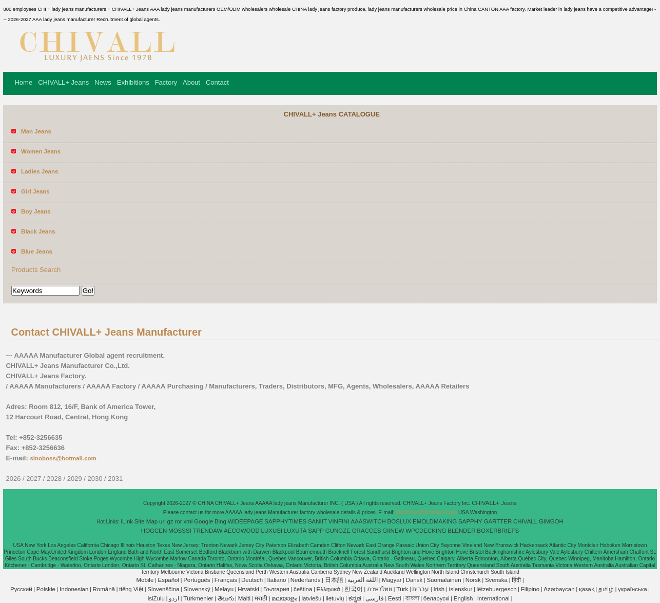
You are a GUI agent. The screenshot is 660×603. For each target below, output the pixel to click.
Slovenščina (163, 589)
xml (187, 521)
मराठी (261, 598)
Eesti (394, 598)
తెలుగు (226, 598)
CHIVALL (525, 521)
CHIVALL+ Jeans (63, 82)
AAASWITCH (368, 521)
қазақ (586, 589)
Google (203, 521)
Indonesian (74, 589)
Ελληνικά (328, 589)
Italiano (276, 580)
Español (168, 580)
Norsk (473, 580)
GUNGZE (338, 531)
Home (23, 82)
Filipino (530, 589)
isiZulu (156, 598)
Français (226, 580)
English (463, 598)
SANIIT (317, 521)
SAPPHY (470, 521)
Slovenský (196, 589)
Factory (166, 82)
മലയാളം (284, 598)
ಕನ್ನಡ (354, 598)
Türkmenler (198, 598)
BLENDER (461, 531)
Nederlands (305, 580)
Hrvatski (248, 589)
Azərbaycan (558, 589)
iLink (127, 521)
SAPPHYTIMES (285, 521)
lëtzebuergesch (497, 589)
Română (104, 589)
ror (178, 521)
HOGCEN (154, 531)
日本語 (334, 580)
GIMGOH (551, 521)
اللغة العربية (362, 580)
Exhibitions (133, 82)
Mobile (144, 580)
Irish (438, 589)
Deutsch (252, 580)
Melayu (224, 589)
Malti (244, 598)
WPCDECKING (425, 531)
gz (170, 521)
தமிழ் (606, 589)
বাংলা (412, 598)
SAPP (316, 531)
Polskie (45, 589)
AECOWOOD (242, 531)
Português (196, 580)
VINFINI (339, 521)
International (493, 598)
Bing (220, 521)
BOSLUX (399, 521)
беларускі (436, 598)
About (191, 82)
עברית (420, 589)
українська (632, 589)
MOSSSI (179, 531)
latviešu (311, 598)
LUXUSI (272, 531)
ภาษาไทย (379, 589)
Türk (402, 589)
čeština (303, 589)
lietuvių (335, 598)
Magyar (391, 580)
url (162, 521)
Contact (217, 82)
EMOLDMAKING (435, 521)
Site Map (146, 521)
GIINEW (393, 531)
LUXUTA (295, 531)
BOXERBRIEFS (498, 531)
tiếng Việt (131, 589)
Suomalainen (443, 580)
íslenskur (460, 589)
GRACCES (366, 531)
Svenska (496, 580)
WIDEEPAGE (245, 521)
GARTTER (498, 521)
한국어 (353, 589)
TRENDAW (208, 531)
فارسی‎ (374, 598)
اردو (174, 598)
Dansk (414, 580)
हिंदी (516, 580)
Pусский (21, 589)
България (276, 589)
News (102, 82)
